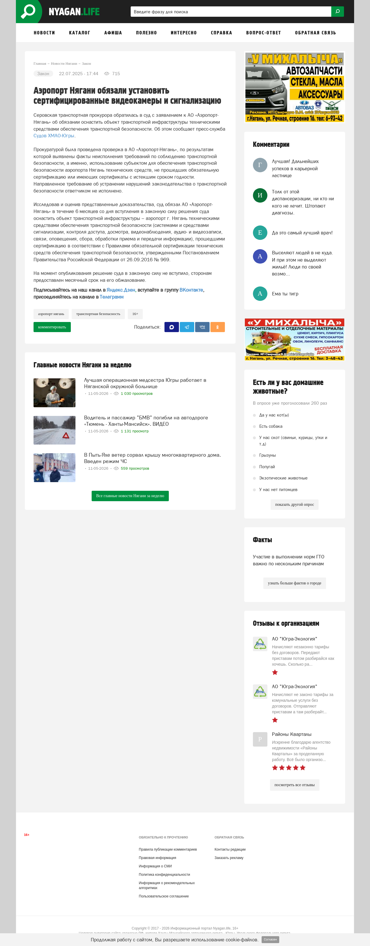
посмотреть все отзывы (295, 785)
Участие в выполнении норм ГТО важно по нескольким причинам (288, 560)
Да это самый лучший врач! (302, 233)
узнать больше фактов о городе (294, 583)
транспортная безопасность (98, 314)
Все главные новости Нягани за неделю (130, 496)
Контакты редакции (229, 849)
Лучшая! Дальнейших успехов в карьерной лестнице (295, 168)
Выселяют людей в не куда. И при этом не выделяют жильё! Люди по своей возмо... (302, 263)
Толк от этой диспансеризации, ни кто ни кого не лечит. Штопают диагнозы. (303, 202)
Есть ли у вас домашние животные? (288, 387)
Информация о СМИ (155, 866)
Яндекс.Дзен (121, 290)
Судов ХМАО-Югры (54, 135)
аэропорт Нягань (51, 314)
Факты (262, 540)
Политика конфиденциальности (164, 875)
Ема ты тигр (285, 294)
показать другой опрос (294, 504)
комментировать (52, 327)
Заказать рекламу (228, 858)
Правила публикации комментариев (168, 849)
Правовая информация (157, 858)
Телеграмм (111, 297)
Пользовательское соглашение (164, 896)
